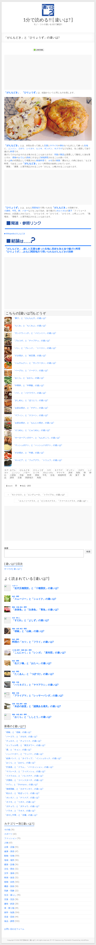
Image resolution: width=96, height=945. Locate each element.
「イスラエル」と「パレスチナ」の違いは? (23, 775)
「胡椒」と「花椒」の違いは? (17, 732)
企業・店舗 (9, 847)
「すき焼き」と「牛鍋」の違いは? (28, 452)
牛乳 (14, 210)
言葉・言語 (9, 899)
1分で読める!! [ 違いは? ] (48, 19)
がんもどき (12, 92)
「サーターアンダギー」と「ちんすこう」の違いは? (36, 437)
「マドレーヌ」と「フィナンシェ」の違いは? (24, 771)
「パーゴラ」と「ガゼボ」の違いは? (20, 736)
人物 (6, 842)
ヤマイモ (54, 145)
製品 (62, 154)
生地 (86, 145)
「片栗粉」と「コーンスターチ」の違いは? (23, 780)
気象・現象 (9, 890)
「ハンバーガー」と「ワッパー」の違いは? (23, 754)
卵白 (62, 145)
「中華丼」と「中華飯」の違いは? (28, 385)
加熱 (42, 157)
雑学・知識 (9, 912)
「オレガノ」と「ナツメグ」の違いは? (21, 797)
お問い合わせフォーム (14, 929)
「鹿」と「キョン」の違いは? (17, 749)
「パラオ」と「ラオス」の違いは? (19, 810)
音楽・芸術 (9, 916)
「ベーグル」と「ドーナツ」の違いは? (30, 370)
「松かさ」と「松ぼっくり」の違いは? (21, 793)
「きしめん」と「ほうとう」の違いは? (30, 400)
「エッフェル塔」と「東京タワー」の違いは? (24, 745)
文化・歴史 (9, 869)
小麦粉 (7, 210)
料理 (12, 151)
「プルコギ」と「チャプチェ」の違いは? (31, 340)
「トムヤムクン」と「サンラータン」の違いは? (34, 363)
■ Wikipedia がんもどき (14, 233)
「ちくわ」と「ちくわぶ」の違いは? (29, 325)
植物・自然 (9, 882)
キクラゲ (58, 148)
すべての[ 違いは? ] (13, 569)
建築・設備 (9, 864)
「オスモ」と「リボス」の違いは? (19, 802)
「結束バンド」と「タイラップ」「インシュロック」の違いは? (32, 758)
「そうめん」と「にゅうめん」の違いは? (31, 430)
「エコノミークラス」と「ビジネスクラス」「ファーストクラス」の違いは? (52, 501)
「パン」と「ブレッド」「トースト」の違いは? (34, 348)
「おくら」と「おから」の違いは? (28, 378)
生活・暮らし (10, 895)
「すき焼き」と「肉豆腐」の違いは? (29, 355)
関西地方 (36, 207)
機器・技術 (9, 886)
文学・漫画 (9, 873)
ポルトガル (61, 210)
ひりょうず (30, 92)
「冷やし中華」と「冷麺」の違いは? (20, 815)
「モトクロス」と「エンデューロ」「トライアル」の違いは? (36, 494)
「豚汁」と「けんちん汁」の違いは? (29, 318)
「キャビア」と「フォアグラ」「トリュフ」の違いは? (37, 460)
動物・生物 (9, 855)
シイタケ (30, 148)
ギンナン (48, 148)
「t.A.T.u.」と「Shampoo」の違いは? (21, 784)
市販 (56, 154)
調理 (46, 157)
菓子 (70, 210)
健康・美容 (9, 851)
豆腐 (46, 145)
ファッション (10, 838)
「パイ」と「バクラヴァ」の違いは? (29, 393)
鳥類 (58, 160)
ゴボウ (21, 148)
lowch (10, 486)
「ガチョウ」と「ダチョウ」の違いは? (21, 806)
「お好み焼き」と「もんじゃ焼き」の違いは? (33, 422)
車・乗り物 (9, 908)
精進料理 (40, 160)
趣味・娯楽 (9, 903)
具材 (28, 157)
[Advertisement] (48, 72)
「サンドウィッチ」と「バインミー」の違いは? (34, 333)
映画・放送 (9, 877)
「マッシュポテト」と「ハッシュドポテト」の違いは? (37, 445)
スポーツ (8, 834)
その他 (7, 829)
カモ (50, 160)
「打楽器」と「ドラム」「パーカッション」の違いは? (28, 767)
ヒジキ (39, 148)
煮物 (14, 157)
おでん (21, 157)
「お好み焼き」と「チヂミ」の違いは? (30, 408)
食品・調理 (26, 486)
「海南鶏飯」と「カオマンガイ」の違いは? (23, 789)
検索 (6, 548)
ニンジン (12, 148)
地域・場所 (9, 860)
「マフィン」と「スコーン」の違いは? (30, 415)
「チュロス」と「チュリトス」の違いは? (22, 741)
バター (25, 210)
